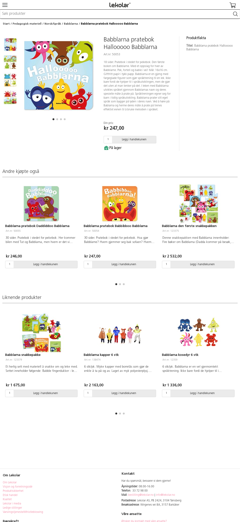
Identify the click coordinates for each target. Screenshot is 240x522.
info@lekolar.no (165, 495)
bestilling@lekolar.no (141, 495)
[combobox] (120, 14)
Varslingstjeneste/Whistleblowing (23, 512)
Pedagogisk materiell (27, 23)
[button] (53, 119)
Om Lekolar (10, 482)
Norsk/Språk (53, 23)
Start (6, 23)
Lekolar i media (12, 503)
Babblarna (71, 23)
